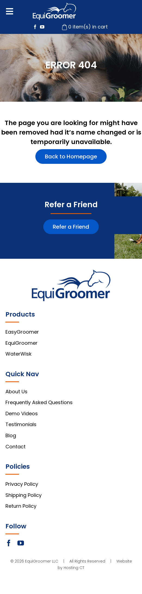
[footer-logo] (71, 272)
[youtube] (42, 27)
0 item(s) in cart (88, 26)
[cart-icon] (64, 26)
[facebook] (35, 27)
